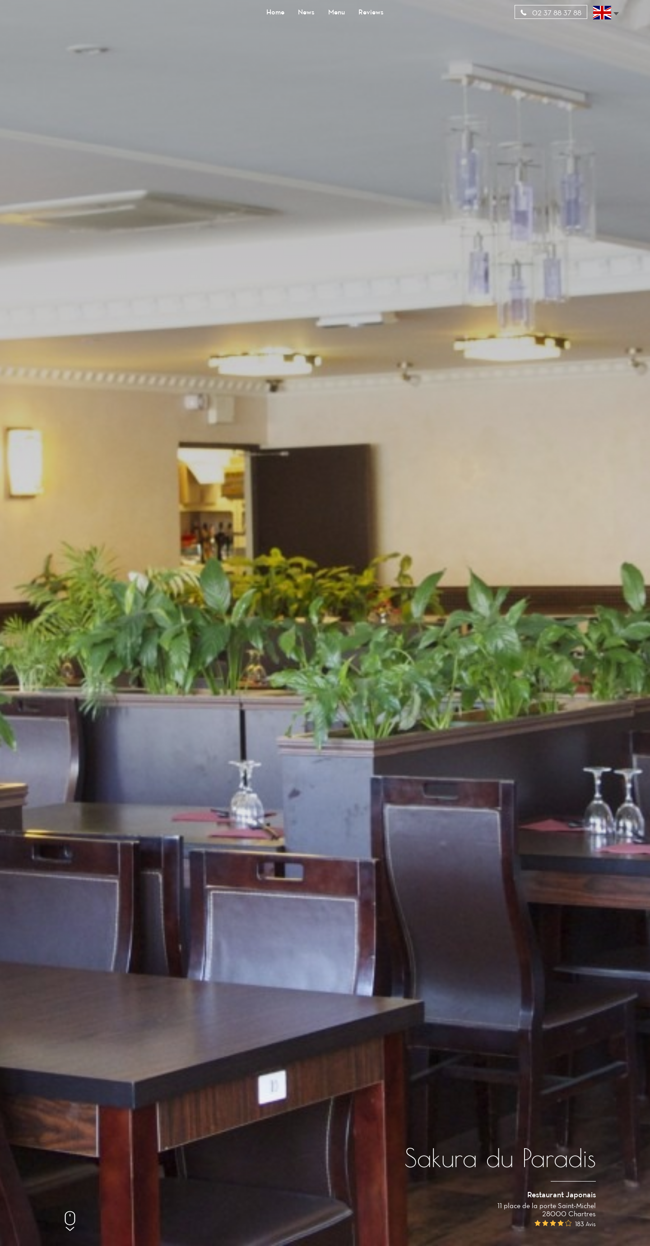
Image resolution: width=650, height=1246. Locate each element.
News (306, 11)
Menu (336, 11)
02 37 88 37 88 (550, 12)
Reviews (371, 11)
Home (275, 11)
